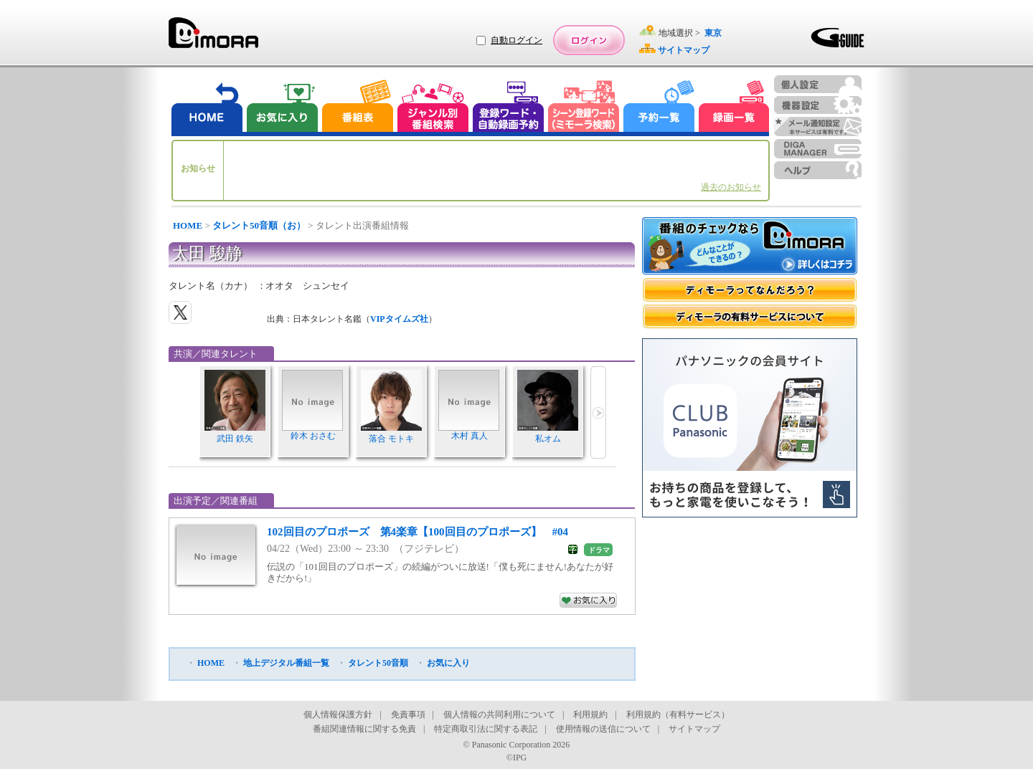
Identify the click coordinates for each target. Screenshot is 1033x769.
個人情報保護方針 (337, 715)
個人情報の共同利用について (499, 715)
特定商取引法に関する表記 (485, 729)
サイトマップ (694, 729)
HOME (187, 225)
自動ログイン (516, 40)
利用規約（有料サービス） (678, 715)
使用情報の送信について (603, 729)
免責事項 (408, 715)
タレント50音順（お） (259, 225)
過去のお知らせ (731, 187)
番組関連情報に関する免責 (364, 729)
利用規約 (590, 715)
